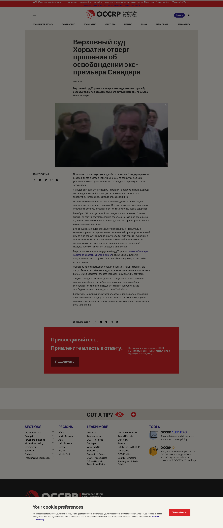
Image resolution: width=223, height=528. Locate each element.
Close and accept (180, 512)
